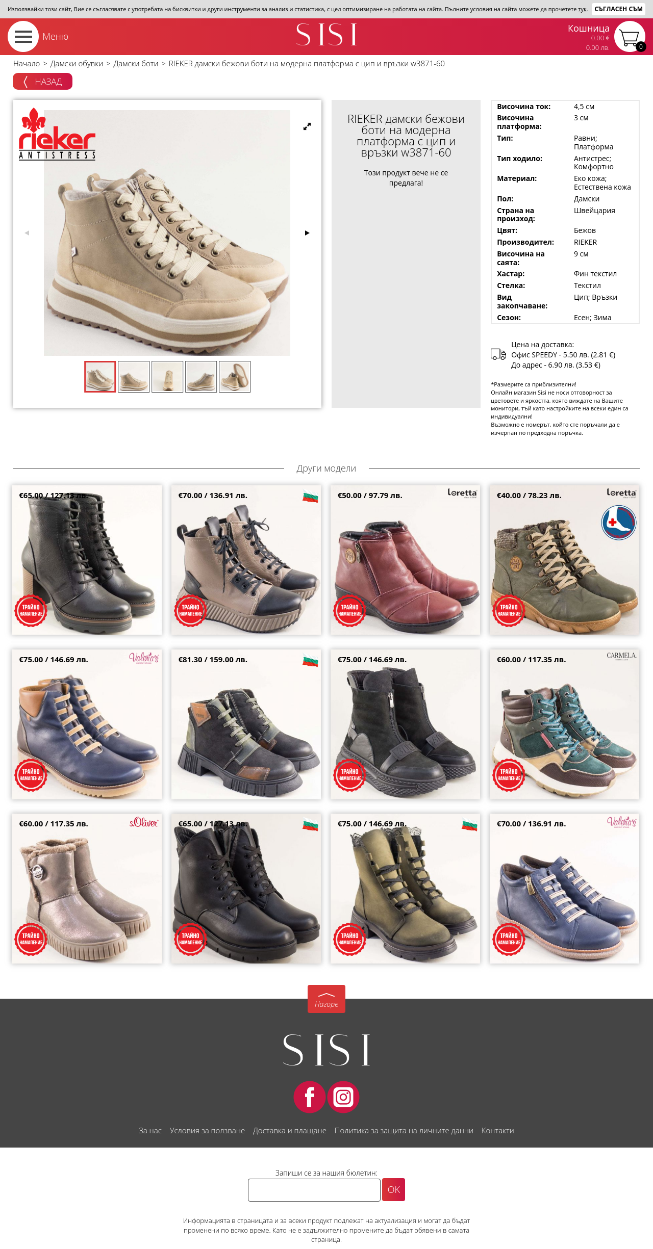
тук (582, 9)
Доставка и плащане (289, 1130)
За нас (150, 1130)
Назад (42, 82)
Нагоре (326, 1004)
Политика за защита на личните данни (404, 1130)
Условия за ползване (207, 1130)
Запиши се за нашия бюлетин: (326, 1173)
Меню (55, 36)
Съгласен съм (618, 9)
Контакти (498, 1130)
